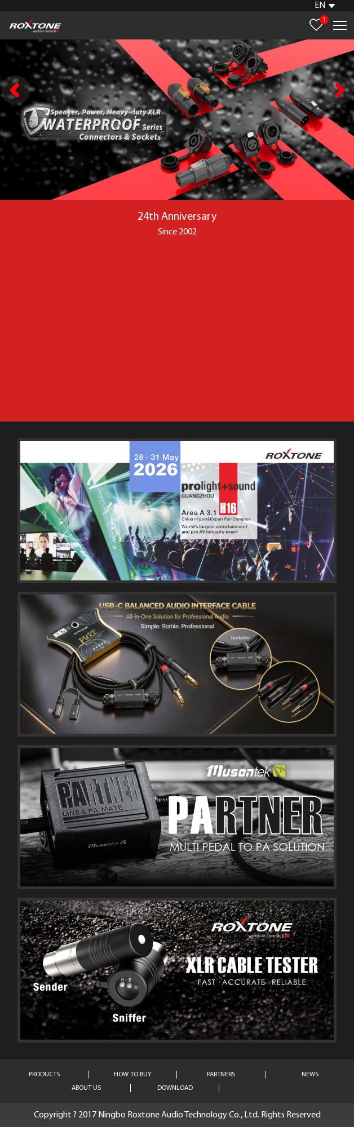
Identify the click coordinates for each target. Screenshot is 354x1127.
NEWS (310, 1074)
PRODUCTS (44, 1074)
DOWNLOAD (175, 1088)
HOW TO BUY (133, 1074)
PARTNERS (221, 1074)
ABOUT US (86, 1088)
